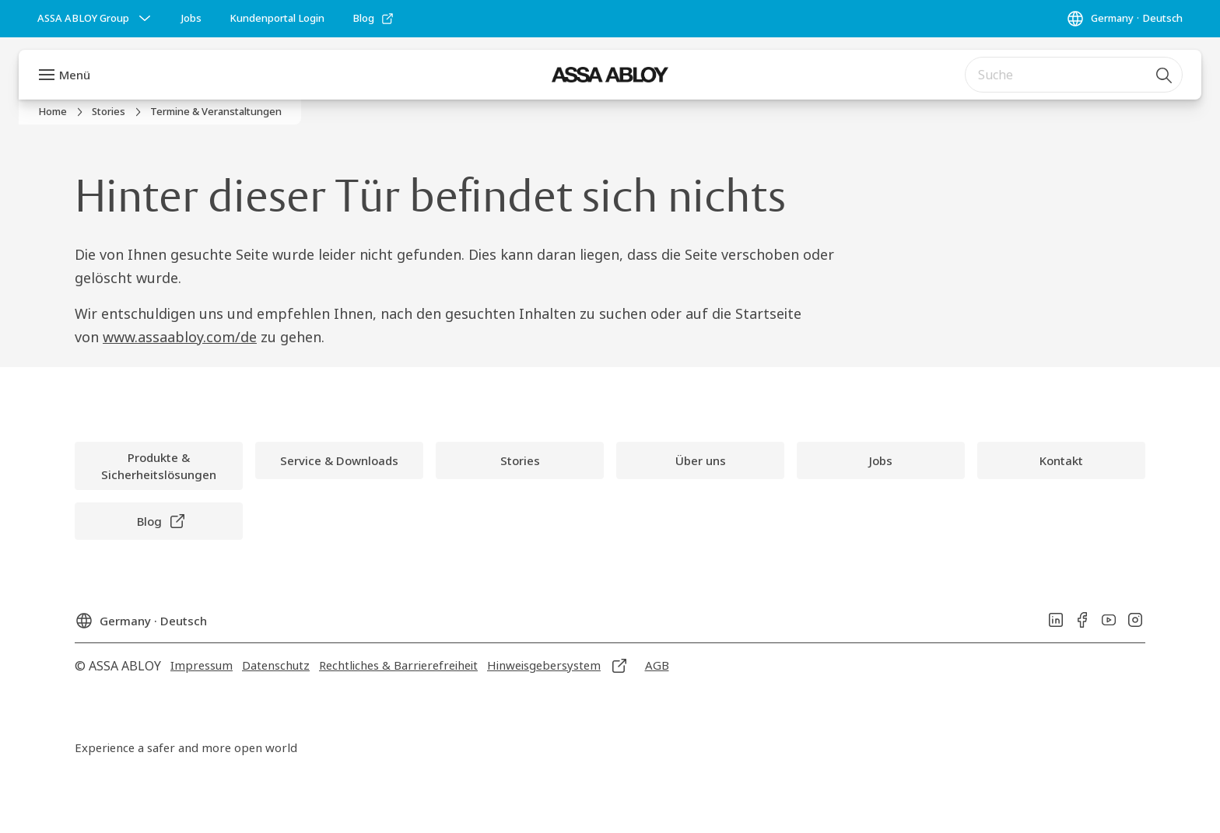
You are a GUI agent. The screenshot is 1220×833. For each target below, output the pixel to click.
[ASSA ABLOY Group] (95, 18)
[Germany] (1124, 19)
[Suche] (1165, 75)
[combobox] (1074, 75)
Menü (74, 74)
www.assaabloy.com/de (180, 336)
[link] (191, 18)
